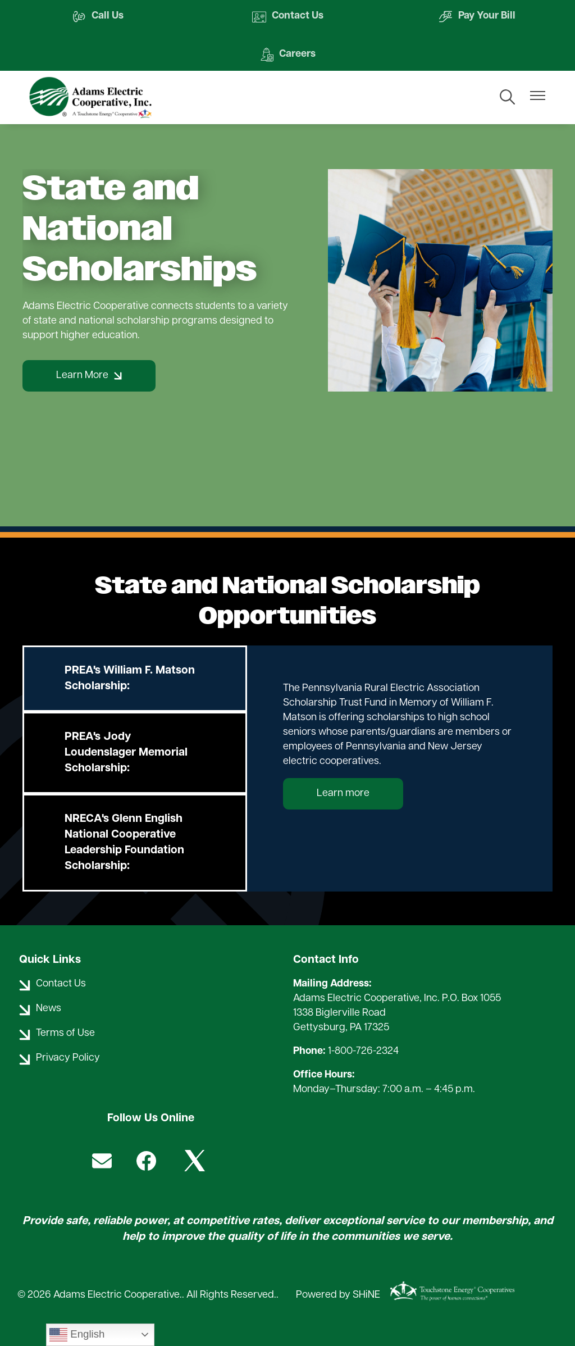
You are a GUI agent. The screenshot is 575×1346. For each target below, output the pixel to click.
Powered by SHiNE (338, 1295)
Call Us (98, 17)
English (76, 1335)
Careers (287, 55)
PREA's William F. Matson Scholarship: (130, 678)
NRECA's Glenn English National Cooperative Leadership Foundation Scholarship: (124, 842)
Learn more (343, 793)
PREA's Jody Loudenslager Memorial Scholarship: (126, 752)
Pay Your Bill (477, 17)
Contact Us (287, 17)
